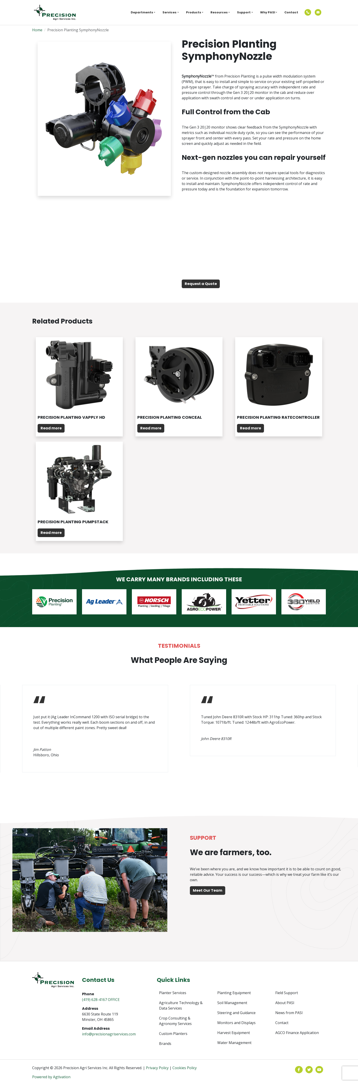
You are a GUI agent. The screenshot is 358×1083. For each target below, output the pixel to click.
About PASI (284, 1002)
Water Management (234, 1042)
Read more (51, 428)
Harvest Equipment (233, 1032)
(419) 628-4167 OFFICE (101, 999)
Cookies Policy (184, 1067)
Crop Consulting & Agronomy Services (175, 1021)
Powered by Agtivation (51, 1076)
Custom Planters (173, 1033)
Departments (142, 12)
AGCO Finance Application (297, 1032)
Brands (165, 1043)
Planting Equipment (234, 992)
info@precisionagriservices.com (109, 1034)
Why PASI (267, 12)
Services (169, 12)
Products (193, 12)
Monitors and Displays (236, 1022)
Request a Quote (201, 283)
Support (244, 12)
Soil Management (232, 1002)
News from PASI (289, 1012)
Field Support (286, 992)
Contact (291, 12)
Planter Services (172, 992)
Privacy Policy (157, 1067)
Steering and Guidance (236, 1012)
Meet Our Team (207, 890)
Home (37, 29)
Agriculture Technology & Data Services (181, 1005)
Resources (219, 12)
